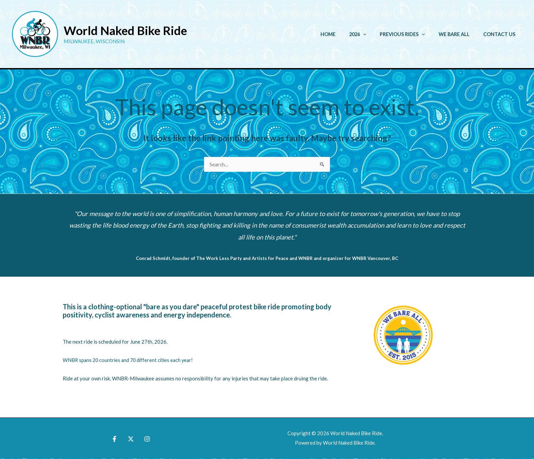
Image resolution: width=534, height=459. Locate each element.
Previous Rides (412, 34)
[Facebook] (116, 439)
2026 (371, 34)
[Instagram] (145, 439)
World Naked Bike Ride (125, 30)
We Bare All (459, 34)
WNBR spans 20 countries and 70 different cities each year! (130, 360)
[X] (131, 439)
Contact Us (501, 34)
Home (344, 34)
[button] (376, 34)
